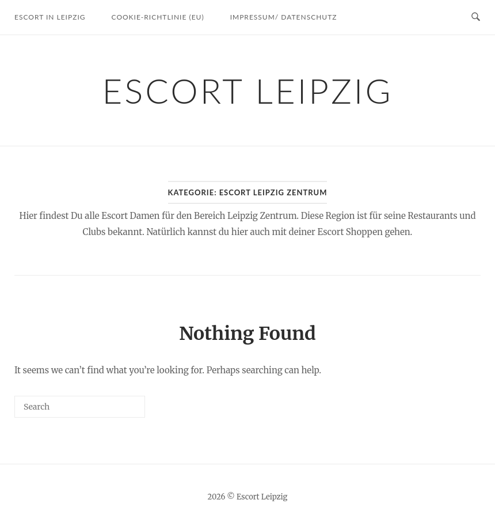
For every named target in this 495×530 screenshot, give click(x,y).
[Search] (119, 411)
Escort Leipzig (247, 90)
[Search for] (79, 407)
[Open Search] (476, 17)
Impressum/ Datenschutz (283, 17)
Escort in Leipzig (50, 17)
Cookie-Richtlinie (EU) (158, 17)
